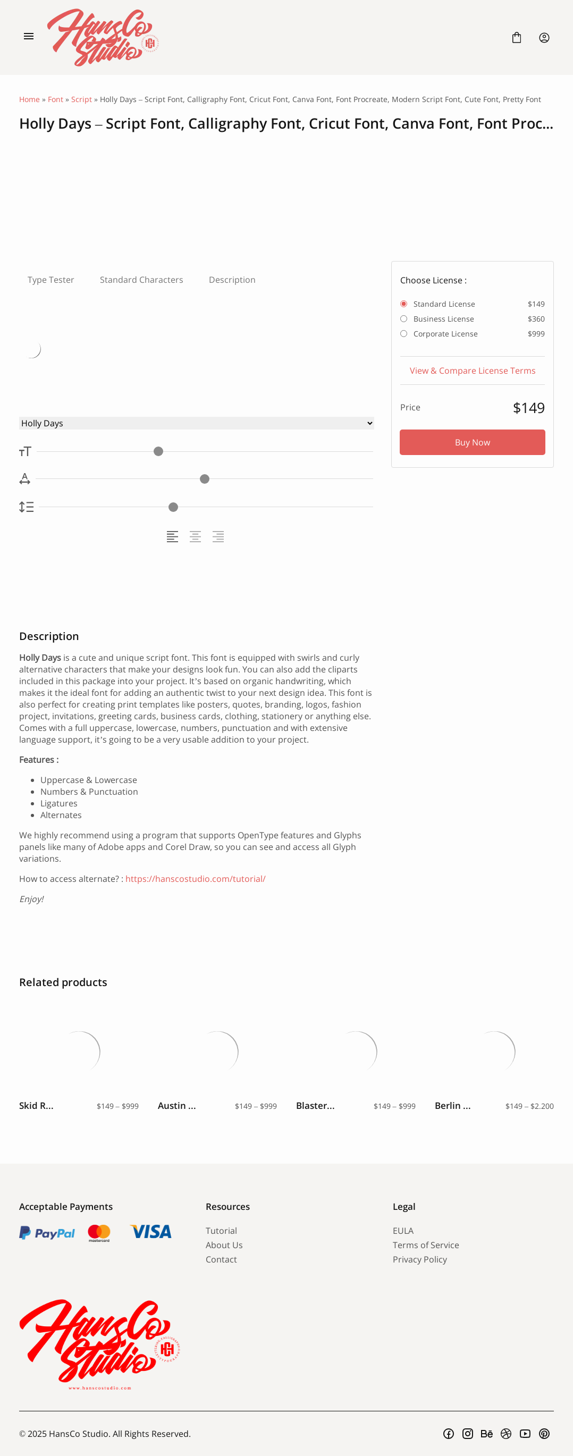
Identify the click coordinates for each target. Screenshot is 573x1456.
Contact (221, 1259)
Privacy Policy (420, 1259)
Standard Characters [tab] (141, 279)
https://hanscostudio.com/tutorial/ (195, 879)
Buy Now (472, 442)
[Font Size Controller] (205, 451)
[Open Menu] (28, 37)
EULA (403, 1230)
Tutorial (221, 1230)
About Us (224, 1245)
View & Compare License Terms (473, 370)
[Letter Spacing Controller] (204, 478)
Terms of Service (426, 1245)
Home (29, 99)
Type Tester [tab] (51, 279)
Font (55, 99)
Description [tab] (232, 279)
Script (81, 99)
